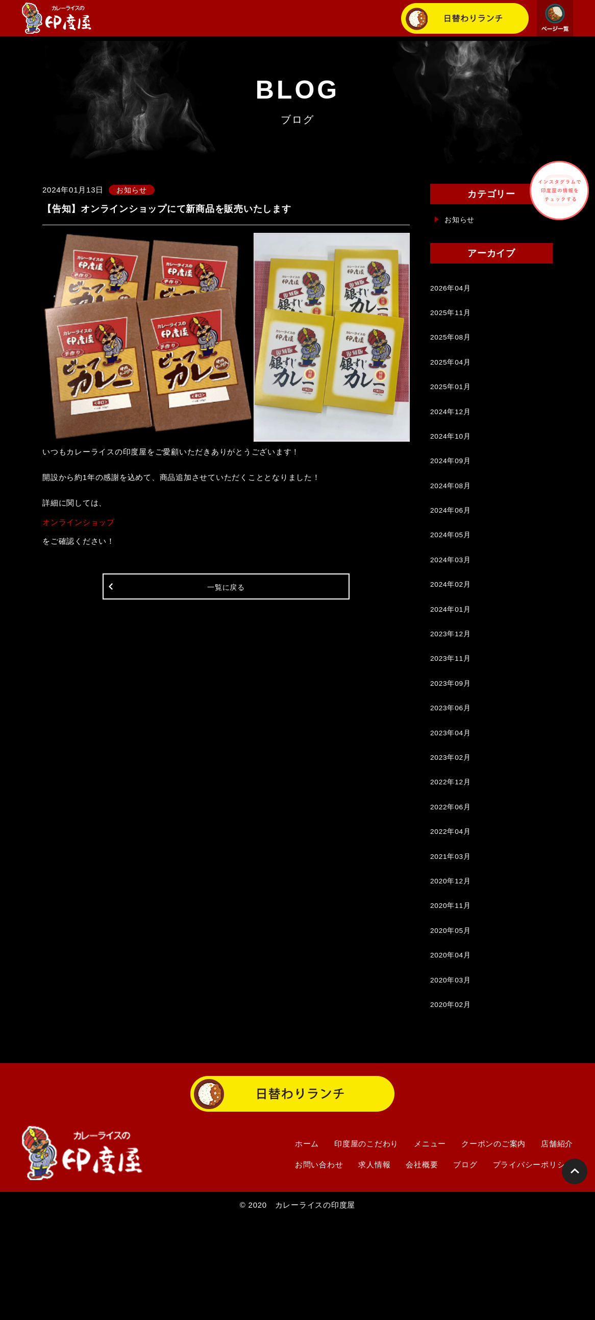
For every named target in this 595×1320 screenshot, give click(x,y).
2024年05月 (452, 570)
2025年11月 (452, 318)
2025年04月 (452, 374)
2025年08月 (452, 346)
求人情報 (374, 1265)
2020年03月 (452, 1076)
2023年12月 (452, 683)
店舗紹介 (557, 1244)
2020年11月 (452, 992)
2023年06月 (452, 767)
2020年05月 (452, 1020)
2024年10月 (452, 458)
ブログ (465, 1265)
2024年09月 (452, 486)
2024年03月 (452, 598)
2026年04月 (452, 289)
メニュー (430, 1244)
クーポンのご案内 (493, 1244)
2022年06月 (452, 879)
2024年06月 (452, 542)
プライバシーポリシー (533, 1265)
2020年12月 (452, 963)
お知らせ (460, 219)
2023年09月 (452, 739)
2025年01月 (452, 402)
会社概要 (422, 1265)
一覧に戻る (226, 592)
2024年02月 (452, 626)
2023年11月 (452, 711)
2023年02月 (452, 823)
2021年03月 (452, 935)
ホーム (307, 1244)
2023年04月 (452, 795)
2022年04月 (452, 907)
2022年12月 (452, 851)
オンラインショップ (78, 523)
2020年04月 (452, 1048)
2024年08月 (452, 514)
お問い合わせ (319, 1265)
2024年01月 (452, 655)
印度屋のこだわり (366, 1244)
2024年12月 (452, 430)
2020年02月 (452, 1104)
